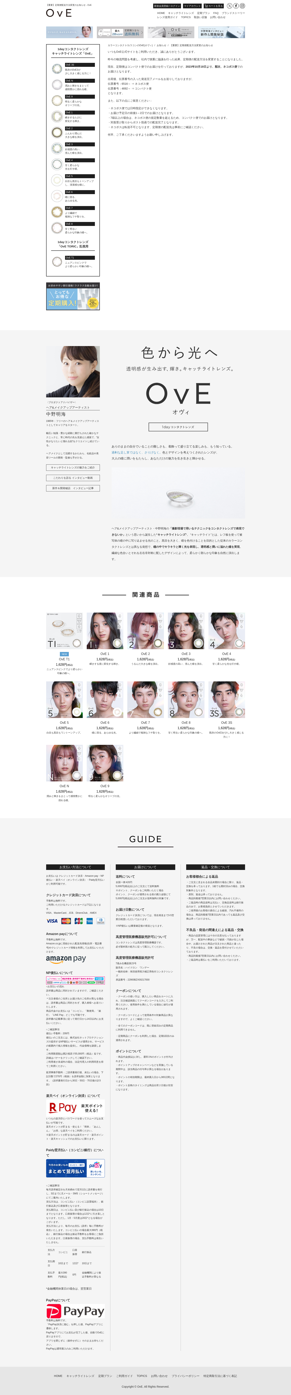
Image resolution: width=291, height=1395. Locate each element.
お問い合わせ (218, 17)
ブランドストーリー (233, 13)
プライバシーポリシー (186, 1375)
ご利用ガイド (124, 1375)
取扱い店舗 (200, 17)
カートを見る (214, 6)
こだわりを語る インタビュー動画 (73, 477)
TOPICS (186, 17)
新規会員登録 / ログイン (167, 6)
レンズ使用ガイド (167, 17)
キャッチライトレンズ (181, 13)
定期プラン (203, 13)
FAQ (215, 13)
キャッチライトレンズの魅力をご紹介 (73, 467)
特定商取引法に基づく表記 (220, 1375)
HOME (161, 13)
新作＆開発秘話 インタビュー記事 (73, 488)
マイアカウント (192, 6)
